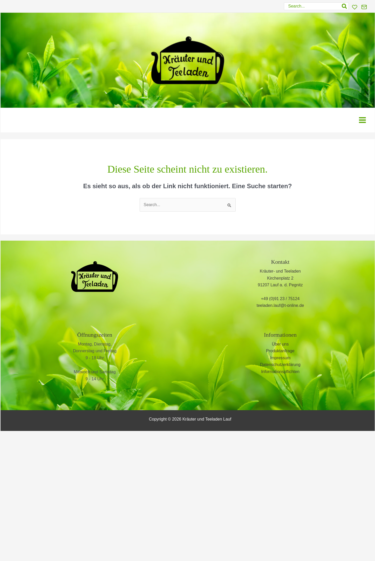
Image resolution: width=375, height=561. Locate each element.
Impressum (280, 358)
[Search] (345, 6)
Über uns (280, 344)
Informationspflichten (280, 371)
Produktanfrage (280, 351)
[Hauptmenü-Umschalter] (362, 120)
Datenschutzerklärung (280, 364)
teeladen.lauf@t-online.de (280, 305)
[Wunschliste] (354, 7)
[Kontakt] (364, 7)
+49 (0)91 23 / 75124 (280, 298)
